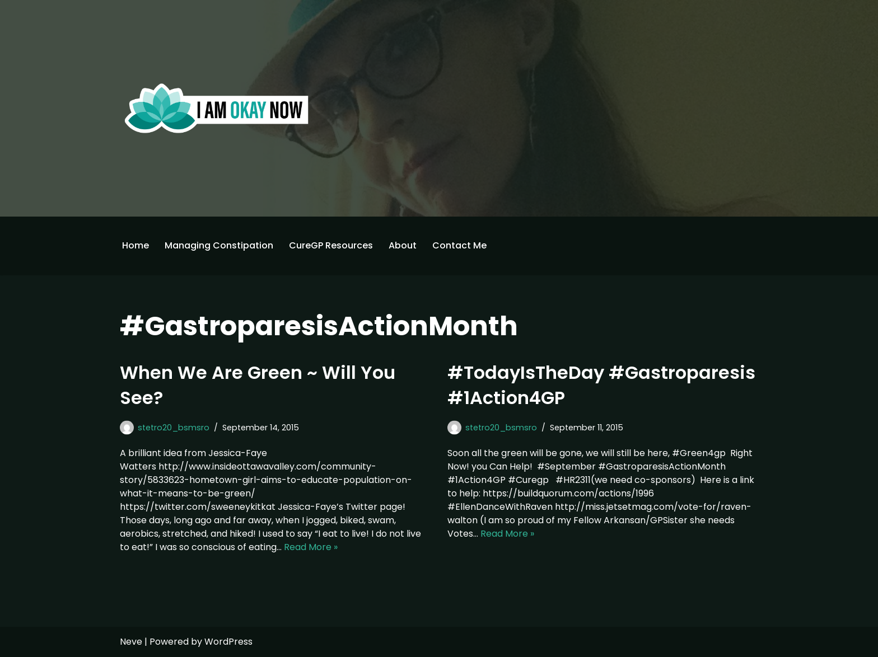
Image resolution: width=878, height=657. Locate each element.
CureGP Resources (331, 245)
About (403, 245)
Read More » (311, 547)
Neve (131, 641)
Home (135, 245)
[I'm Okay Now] (217, 108)
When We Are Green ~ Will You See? (257, 385)
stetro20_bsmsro (173, 427)
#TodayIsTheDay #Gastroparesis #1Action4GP (601, 385)
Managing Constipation (219, 245)
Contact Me (459, 245)
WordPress (228, 641)
